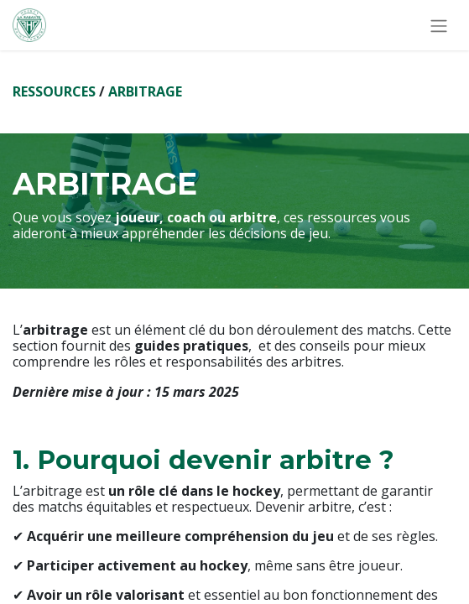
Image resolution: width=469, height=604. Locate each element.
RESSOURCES (54, 91)
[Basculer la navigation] (438, 25)
